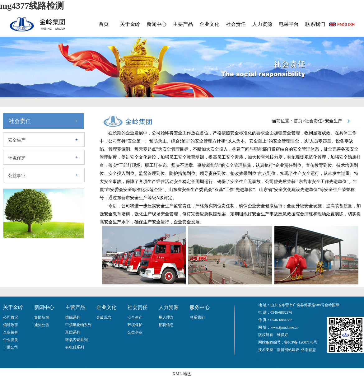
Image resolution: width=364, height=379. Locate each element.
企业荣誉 (10, 332)
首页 (104, 24)
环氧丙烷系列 (76, 340)
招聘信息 (166, 325)
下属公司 (10, 347)
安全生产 (17, 140)
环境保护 (17, 158)
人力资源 (262, 24)
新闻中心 (156, 24)
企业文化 (209, 24)
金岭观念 (103, 317)
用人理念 (166, 317)
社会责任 (236, 24)
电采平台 (289, 24)
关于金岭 (130, 24)
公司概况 (10, 317)
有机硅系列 (74, 347)
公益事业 (17, 175)
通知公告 (41, 325)
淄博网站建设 (288, 350)
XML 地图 (182, 374)
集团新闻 (41, 317)
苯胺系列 (72, 332)
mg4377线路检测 (32, 6)
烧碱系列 (72, 317)
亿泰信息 (308, 350)
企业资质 (10, 340)
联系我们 (315, 24)
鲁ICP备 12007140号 (300, 342)
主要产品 (183, 24)
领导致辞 (10, 325)
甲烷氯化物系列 (78, 325)
